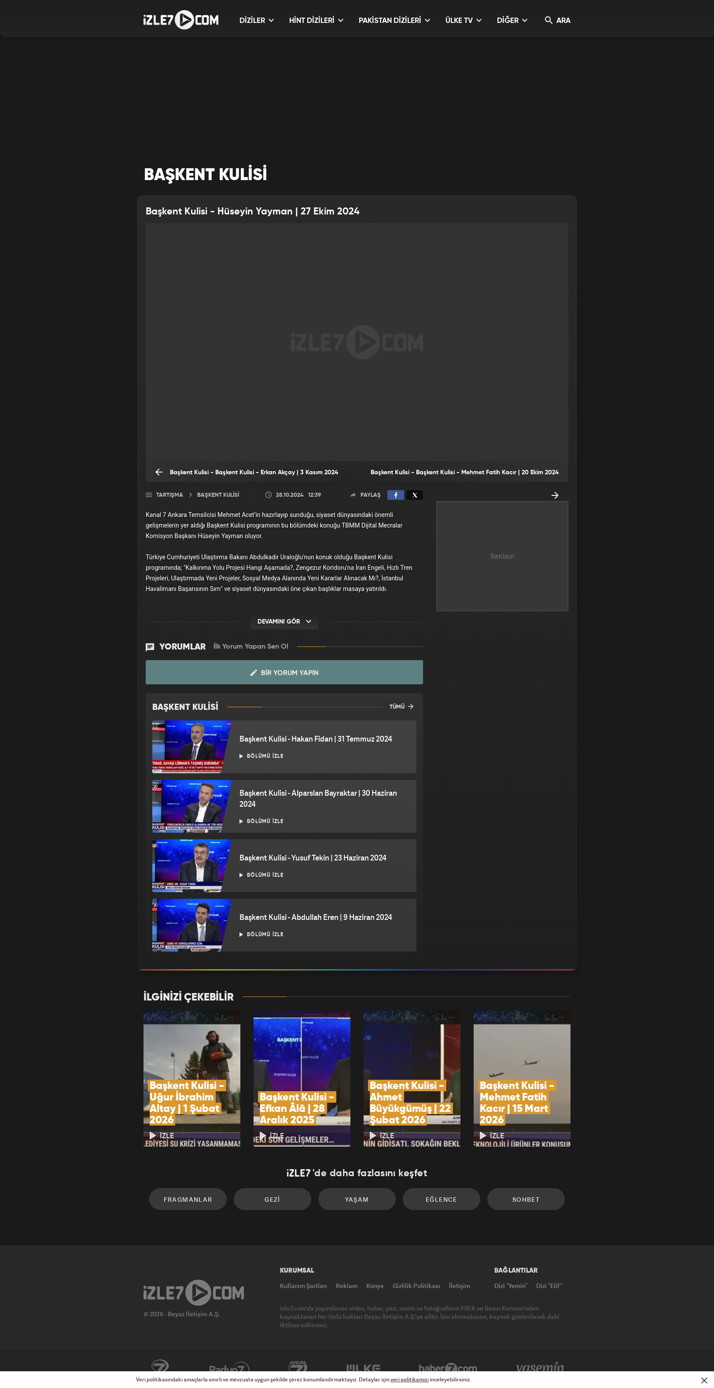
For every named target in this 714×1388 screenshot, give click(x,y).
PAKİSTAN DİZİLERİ (394, 20)
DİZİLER (256, 20)
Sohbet (526, 1199)
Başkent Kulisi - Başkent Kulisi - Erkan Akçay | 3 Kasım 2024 (246, 472)
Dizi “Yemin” (510, 1285)
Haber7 (448, 1369)
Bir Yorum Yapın (284, 672)
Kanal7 (160, 1369)
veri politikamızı (409, 1379)
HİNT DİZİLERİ (316, 20)
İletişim (459, 1285)
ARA (557, 20)
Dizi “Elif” (549, 1285)
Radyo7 (230, 1369)
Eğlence (441, 1199)
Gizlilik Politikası (416, 1285)
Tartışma (169, 495)
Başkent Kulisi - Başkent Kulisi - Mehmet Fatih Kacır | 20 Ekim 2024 (465, 475)
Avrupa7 (298, 1369)
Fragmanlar (188, 1199)
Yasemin (541, 1369)
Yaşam (357, 1199)
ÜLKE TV (463, 20)
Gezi (272, 1199)
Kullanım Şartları (303, 1285)
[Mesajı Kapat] (704, 1380)
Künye (375, 1285)
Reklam (346, 1285)
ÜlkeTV (363, 1369)
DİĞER (512, 20)
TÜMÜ (401, 706)
